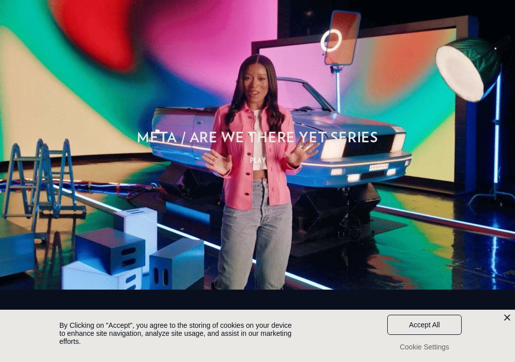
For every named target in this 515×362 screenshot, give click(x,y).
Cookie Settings (424, 347)
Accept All (424, 325)
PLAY (258, 160)
